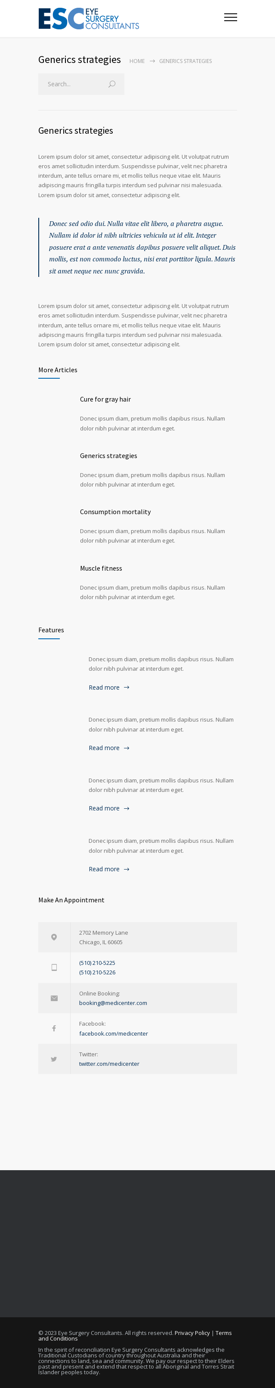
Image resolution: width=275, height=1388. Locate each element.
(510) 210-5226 (97, 972)
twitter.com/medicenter (109, 1064)
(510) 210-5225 (97, 963)
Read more (104, 687)
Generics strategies (75, 130)
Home (137, 61)
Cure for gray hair (105, 399)
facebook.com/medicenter (113, 1033)
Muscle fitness (101, 568)
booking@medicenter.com (113, 1003)
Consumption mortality (115, 511)
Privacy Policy (192, 1333)
